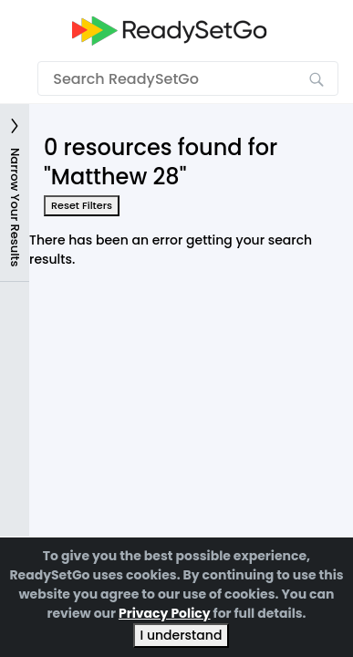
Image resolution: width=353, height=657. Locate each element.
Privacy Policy (165, 613)
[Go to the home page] (169, 30)
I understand (181, 635)
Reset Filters (81, 205)
